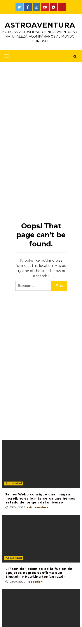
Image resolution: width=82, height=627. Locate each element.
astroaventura (37, 507)
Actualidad (14, 483)
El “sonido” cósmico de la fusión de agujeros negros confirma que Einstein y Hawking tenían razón (38, 573)
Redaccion (35, 581)
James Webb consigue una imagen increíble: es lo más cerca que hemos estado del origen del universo (40, 498)
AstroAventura (40, 25)
